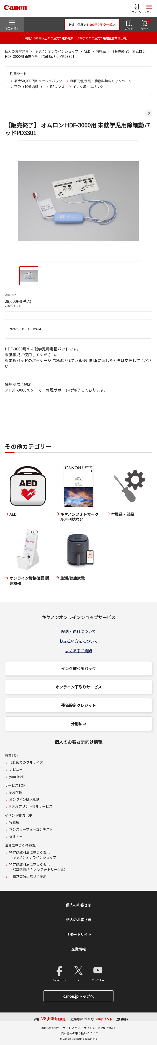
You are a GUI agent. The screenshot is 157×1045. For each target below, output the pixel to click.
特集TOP (12, 755)
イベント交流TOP (18, 815)
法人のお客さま (78, 919)
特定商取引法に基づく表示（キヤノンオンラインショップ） (34, 855)
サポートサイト (78, 934)
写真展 (14, 822)
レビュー (16, 769)
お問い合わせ (50, 1028)
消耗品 (101, 51)
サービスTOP (15, 785)
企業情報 (78, 949)
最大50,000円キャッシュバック (38, 80)
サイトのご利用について (100, 1028)
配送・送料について (78, 631)
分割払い (78, 723)
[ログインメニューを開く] (136, 8)
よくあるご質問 (78, 650)
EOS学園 (15, 792)
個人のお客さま (17, 51)
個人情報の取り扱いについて (79, 1033)
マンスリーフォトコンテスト (31, 829)
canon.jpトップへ (78, 996)
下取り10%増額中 (28, 86)
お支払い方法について (78, 641)
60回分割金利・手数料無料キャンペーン (100, 80)
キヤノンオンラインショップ (56, 51)
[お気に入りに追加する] (148, 113)
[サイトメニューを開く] (149, 8)
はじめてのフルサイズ (26, 762)
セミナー (16, 836)
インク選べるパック (88, 86)
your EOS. (16, 776)
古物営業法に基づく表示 (27, 876)
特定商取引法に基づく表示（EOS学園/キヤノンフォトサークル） (38, 867)
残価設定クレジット (78, 705)
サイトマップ (71, 1028)
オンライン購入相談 (24, 799)
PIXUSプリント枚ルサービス (30, 806)
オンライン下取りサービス (78, 687)
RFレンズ (57, 86)
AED (87, 51)
